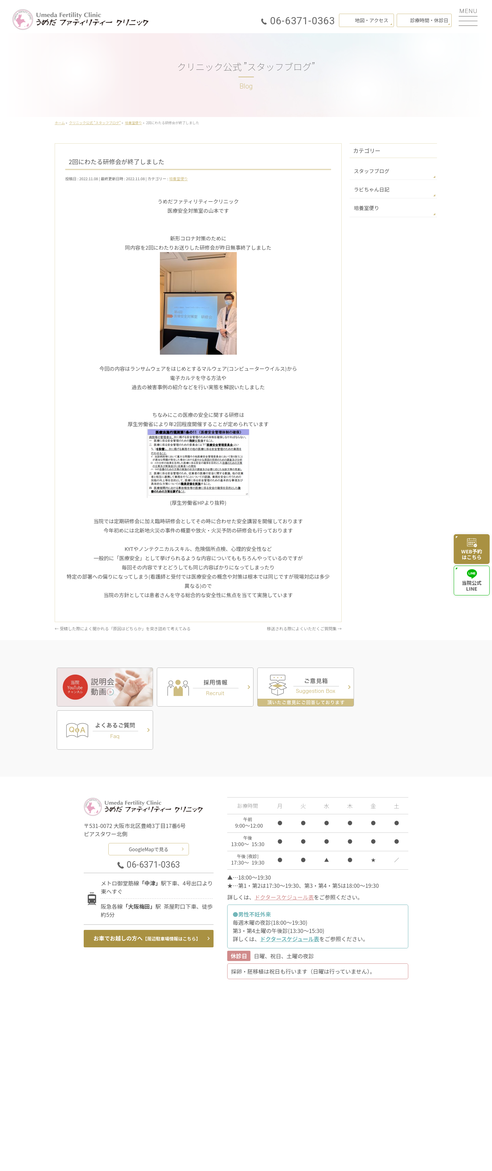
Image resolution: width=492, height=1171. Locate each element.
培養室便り (178, 178)
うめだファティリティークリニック (243, 1157)
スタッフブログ (370, 170)
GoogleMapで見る (148, 804)
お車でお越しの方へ (147, 894)
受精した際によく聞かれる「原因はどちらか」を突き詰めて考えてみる (123, 628)
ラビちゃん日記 (370, 188)
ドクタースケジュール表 (284, 852)
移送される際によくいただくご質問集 (304, 628)
